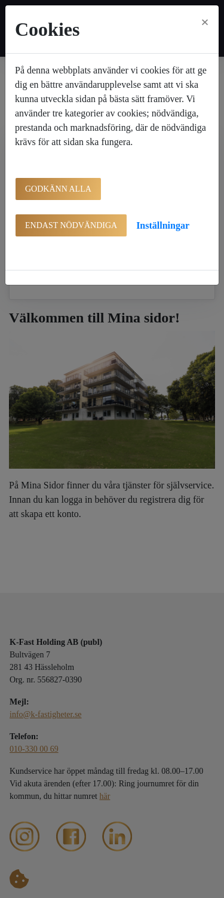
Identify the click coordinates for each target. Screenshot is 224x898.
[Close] (205, 22)
